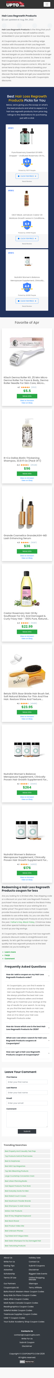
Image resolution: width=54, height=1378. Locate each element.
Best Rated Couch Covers (15, 1196)
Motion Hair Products (13, 1211)
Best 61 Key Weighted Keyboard (18, 1216)
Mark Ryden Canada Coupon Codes (21, 1303)
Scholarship (9, 1273)
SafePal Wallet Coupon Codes (18, 1310)
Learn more (10, 952)
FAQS (7, 955)
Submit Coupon (26, 1342)
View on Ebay (27, 403)
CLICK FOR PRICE (27, 176)
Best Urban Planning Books (16, 1181)
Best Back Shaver (12, 1221)
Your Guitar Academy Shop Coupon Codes (24, 1321)
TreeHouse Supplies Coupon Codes (20, 1314)
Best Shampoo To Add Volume (17, 1206)
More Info (27, 396)
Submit (27, 1131)
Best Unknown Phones (14, 1231)
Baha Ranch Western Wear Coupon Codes (24, 1291)
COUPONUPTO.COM (30, 1353)
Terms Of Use (10, 1277)
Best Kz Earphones (12, 1161)
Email (9, 1098)
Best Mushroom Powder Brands (18, 1201)
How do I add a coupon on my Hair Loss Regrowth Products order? (25, 976)
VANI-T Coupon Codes (14, 1318)
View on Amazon (27, 400)
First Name (11, 1077)
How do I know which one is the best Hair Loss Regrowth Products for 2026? (25, 1028)
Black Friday (28, 922)
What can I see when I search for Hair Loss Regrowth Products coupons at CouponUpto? (26, 1040)
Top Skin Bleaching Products (16, 1171)
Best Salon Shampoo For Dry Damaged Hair (23, 1241)
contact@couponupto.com (27, 1335)
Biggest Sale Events (38, 1273)
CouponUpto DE (11, 1287)
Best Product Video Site (14, 1226)
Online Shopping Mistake (37, 1278)
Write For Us (9, 1261)
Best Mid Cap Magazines (15, 1166)
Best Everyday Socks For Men (17, 1191)
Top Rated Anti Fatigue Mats (16, 1236)
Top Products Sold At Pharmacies (18, 1156)
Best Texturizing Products (15, 1246)
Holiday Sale (34, 1257)
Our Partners (10, 1283)
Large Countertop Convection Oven (19, 1176)
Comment (10, 958)
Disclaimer (27, 1346)
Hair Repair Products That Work (18, 1186)
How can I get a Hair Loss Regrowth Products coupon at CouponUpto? (23, 1053)
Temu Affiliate (35, 1287)
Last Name (11, 1087)
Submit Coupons (37, 1265)
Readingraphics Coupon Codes (19, 1306)
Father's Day (16, 922)
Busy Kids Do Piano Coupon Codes (20, 1295)
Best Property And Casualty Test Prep (20, 1151)
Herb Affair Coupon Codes (16, 1299)
